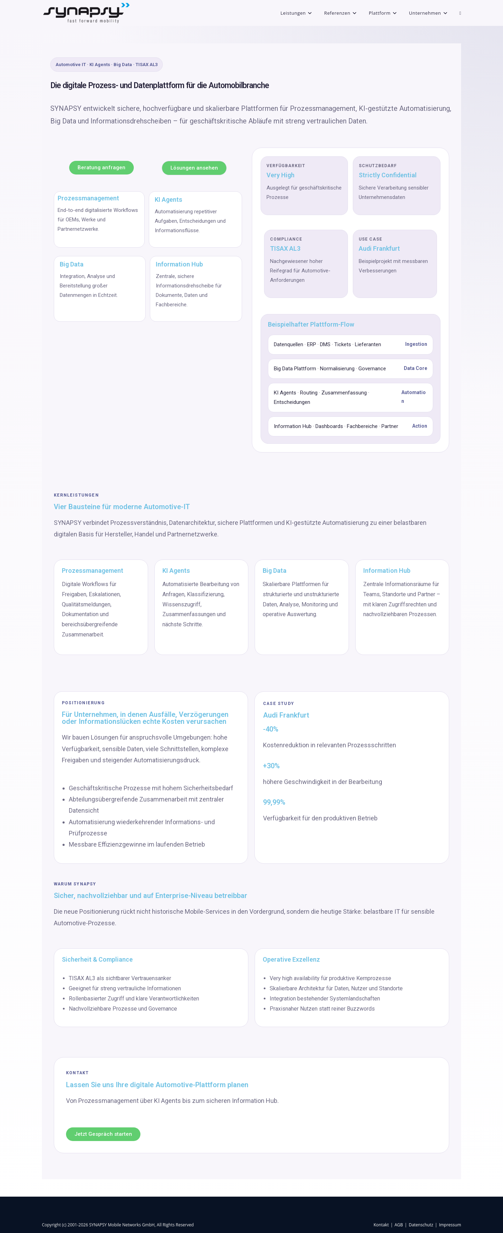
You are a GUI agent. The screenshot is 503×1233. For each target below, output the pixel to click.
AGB (399, 1225)
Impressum (450, 1225)
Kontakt (380, 1225)
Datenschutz (421, 1225)
